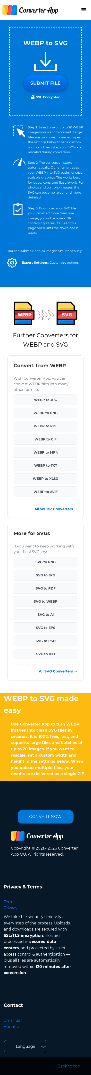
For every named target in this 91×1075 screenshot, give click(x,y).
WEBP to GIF (45, 439)
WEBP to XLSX (45, 479)
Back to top (69, 1066)
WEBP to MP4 (45, 452)
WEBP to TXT (45, 465)
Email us (12, 1020)
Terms (10, 902)
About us (12, 1026)
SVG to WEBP (45, 601)
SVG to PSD (46, 641)
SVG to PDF (46, 588)
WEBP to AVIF (45, 492)
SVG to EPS (45, 628)
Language (25, 1046)
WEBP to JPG (45, 400)
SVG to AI (46, 615)
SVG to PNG (45, 562)
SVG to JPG (45, 575)
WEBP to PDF (46, 426)
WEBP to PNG (45, 413)
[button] (12, 263)
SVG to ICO (45, 654)
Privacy (10, 908)
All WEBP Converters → (55, 509)
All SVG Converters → (58, 671)
